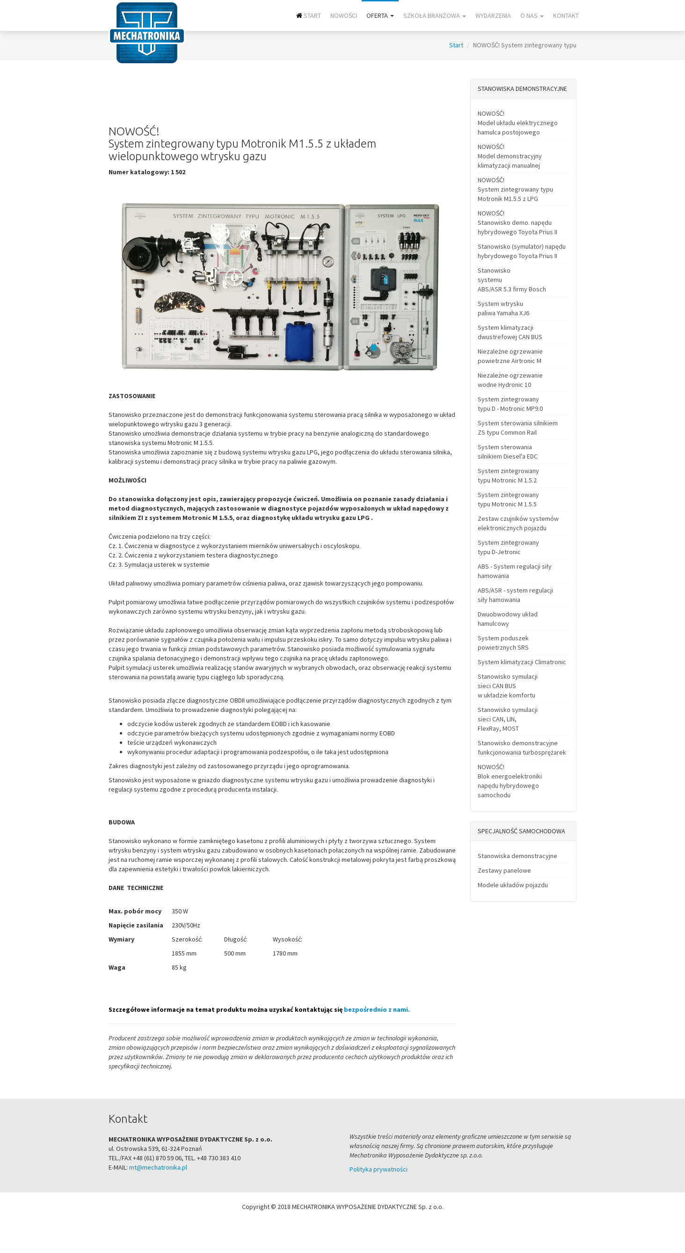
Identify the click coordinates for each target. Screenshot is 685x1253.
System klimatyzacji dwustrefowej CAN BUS (510, 332)
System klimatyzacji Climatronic (522, 662)
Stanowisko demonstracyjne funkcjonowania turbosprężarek (522, 747)
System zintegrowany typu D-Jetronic (508, 547)
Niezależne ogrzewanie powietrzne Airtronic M (510, 356)
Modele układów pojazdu (513, 885)
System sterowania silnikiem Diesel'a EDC (508, 451)
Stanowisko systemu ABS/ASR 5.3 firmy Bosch (512, 279)
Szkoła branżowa (434, 15)
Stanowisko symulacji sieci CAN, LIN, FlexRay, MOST (508, 719)
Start (308, 15)
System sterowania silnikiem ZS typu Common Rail (518, 428)
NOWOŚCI (343, 15)
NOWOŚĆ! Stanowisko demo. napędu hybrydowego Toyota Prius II (517, 222)
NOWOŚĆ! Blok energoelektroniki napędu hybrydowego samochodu (510, 781)
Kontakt (566, 15)
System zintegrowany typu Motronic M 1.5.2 (508, 475)
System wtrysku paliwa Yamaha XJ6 (503, 308)
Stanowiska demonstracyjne (517, 856)
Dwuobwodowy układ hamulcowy (508, 619)
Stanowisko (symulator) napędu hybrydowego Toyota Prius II (522, 251)
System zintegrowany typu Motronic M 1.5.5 (508, 499)
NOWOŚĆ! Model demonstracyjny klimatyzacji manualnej (510, 156)
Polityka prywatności (379, 1169)
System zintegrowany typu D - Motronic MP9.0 (510, 404)
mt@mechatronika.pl (158, 1167)
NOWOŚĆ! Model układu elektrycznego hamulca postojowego (518, 122)
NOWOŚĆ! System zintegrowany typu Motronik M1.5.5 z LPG (515, 189)
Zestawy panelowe (504, 870)
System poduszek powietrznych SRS (503, 643)
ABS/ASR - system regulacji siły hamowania (515, 595)
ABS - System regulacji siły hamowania (515, 571)
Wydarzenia (493, 15)
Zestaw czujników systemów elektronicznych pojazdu (518, 523)
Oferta (380, 15)
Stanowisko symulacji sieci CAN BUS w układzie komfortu (508, 685)
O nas (532, 15)
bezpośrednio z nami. (377, 1009)
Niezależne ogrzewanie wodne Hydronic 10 (510, 380)
